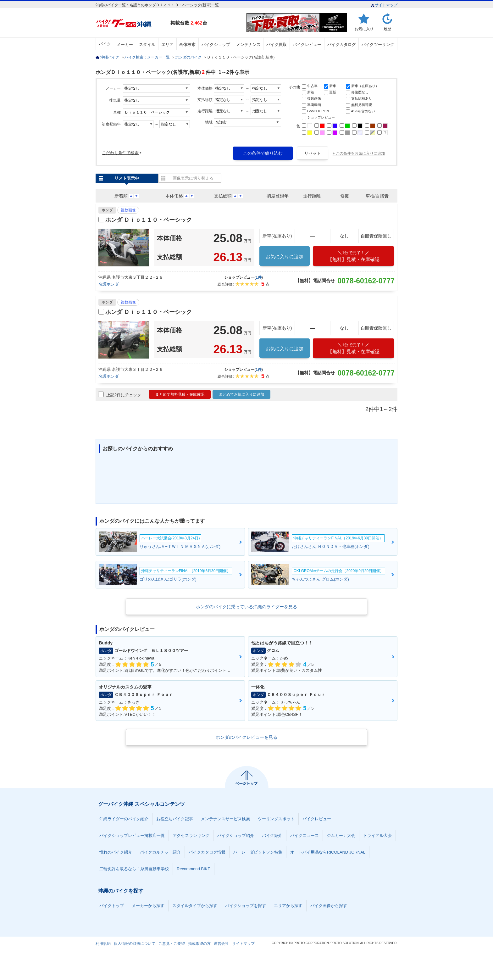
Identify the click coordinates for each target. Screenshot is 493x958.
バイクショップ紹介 (235, 835)
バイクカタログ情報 (207, 852)
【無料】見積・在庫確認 (353, 256)
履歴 (387, 29)
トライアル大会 (377, 835)
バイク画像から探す (328, 905)
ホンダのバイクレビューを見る (246, 737)
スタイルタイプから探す (194, 905)
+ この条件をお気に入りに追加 (359, 153)
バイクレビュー (307, 44)
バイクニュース (304, 835)
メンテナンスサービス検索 (225, 818)
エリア (167, 44)
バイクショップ (216, 44)
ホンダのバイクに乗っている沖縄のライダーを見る (246, 606)
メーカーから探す (148, 905)
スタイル (147, 44)
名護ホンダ (108, 284)
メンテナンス (248, 44)
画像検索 (187, 44)
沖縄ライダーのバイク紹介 (123, 818)
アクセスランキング (191, 835)
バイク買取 (276, 44)
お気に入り (364, 29)
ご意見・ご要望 (171, 943)
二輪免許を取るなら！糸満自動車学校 (134, 868)
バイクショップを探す (245, 905)
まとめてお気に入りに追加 (241, 394)
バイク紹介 (272, 835)
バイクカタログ (341, 44)
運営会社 (221, 943)
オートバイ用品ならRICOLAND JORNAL (327, 852)
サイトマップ (384, 5)
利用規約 (103, 943)
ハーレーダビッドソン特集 (257, 852)
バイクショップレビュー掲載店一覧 (132, 835)
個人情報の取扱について (134, 943)
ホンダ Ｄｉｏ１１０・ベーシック (148, 220)
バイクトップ (111, 905)
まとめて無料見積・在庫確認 (179, 394)
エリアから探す (288, 905)
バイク (105, 44)
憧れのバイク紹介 (115, 852)
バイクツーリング (378, 44)
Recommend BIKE (193, 868)
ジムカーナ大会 (341, 835)
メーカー (125, 44)
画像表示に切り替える (193, 178)
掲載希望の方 (199, 943)
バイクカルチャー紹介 (160, 852)
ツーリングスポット (276, 818)
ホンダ (107, 210)
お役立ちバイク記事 (174, 818)
